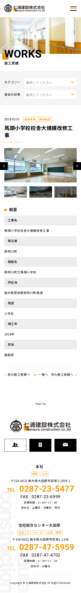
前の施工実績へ (19, 374)
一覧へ (43, 374)
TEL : (40, 491)
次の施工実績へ (62, 374)
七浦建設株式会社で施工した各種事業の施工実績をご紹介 (24, 8)
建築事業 (30, 119)
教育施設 (44, 119)
